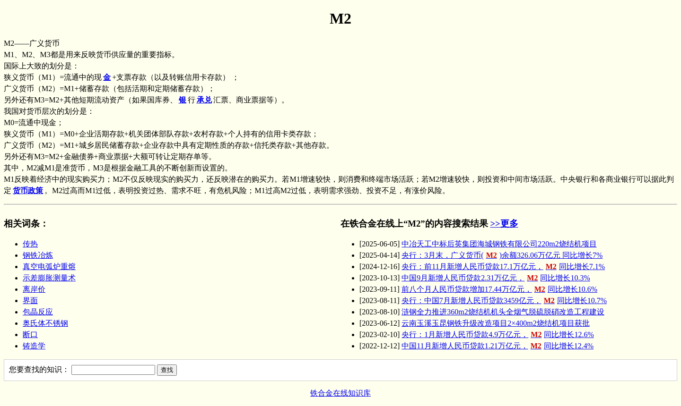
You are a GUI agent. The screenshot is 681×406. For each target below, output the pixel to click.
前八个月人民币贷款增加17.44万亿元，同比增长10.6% (499, 289)
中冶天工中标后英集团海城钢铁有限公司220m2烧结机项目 (499, 244)
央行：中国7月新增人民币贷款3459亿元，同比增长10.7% (504, 300)
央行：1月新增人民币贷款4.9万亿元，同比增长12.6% (498, 334)
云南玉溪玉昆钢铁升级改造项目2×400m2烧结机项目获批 (495, 323)
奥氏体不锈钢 (45, 323)
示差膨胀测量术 (49, 278)
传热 (30, 244)
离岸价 (34, 289)
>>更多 (504, 223)
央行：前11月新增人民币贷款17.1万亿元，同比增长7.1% (503, 266)
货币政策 (28, 190)
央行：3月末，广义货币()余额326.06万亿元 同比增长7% (502, 255)
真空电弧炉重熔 (49, 266)
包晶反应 (38, 312)
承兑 (204, 100)
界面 (30, 300)
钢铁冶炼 (38, 255)
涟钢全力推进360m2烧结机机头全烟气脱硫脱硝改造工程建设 (503, 312)
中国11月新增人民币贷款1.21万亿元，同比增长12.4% (498, 346)
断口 (30, 334)
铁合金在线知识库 (340, 393)
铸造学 (34, 346)
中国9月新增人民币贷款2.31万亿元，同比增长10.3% (496, 278)
